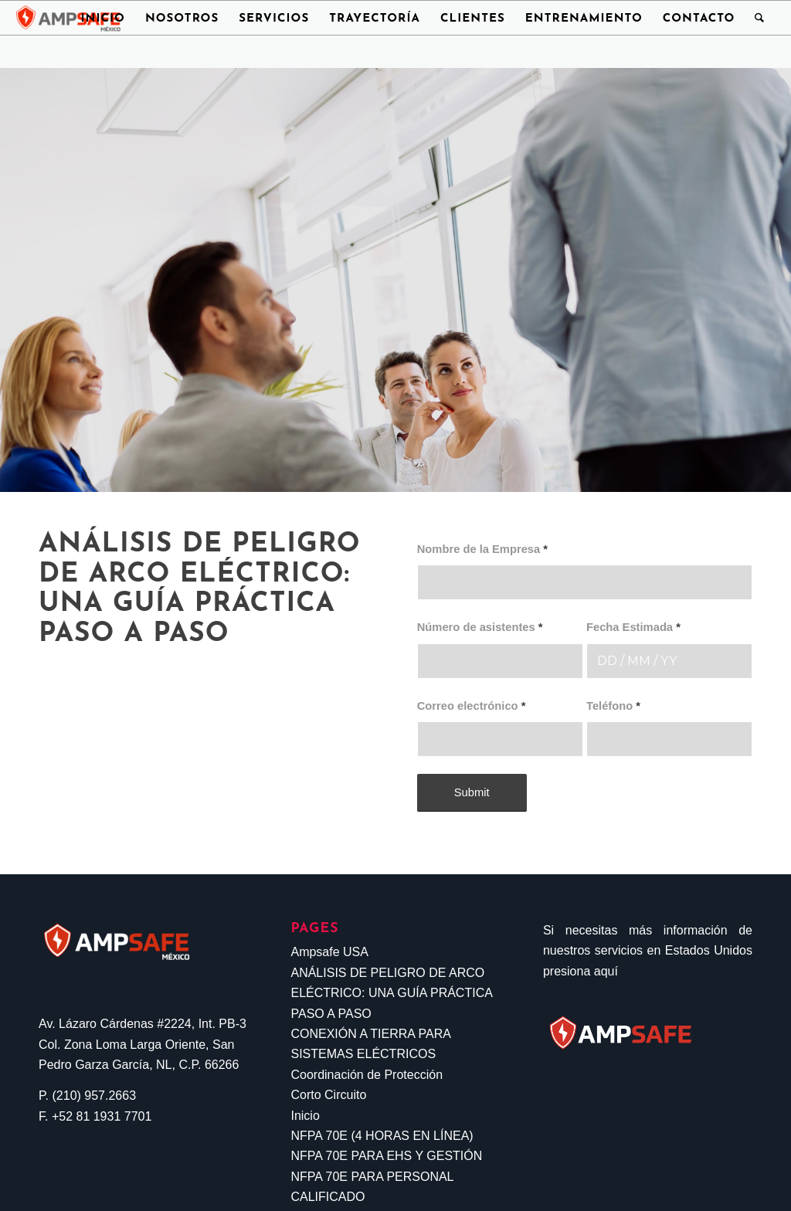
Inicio (304, 1115)
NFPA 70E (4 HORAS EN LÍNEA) (381, 1135)
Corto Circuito (328, 1094)
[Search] (760, 18)
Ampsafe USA (329, 951)
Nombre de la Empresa (482, 549)
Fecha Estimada (633, 627)
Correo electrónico (471, 706)
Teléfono (613, 706)
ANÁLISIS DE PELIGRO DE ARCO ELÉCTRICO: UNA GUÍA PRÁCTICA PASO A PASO (391, 993)
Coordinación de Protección (366, 1074)
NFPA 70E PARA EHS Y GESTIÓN (386, 1155)
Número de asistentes (480, 627)
